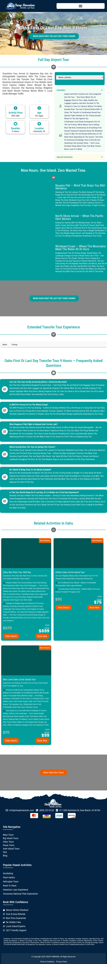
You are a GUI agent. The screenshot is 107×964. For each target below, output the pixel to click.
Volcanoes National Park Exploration (20, 893)
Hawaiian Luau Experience (15, 889)
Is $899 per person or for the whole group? (29, 405)
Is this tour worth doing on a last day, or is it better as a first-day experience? (44, 492)
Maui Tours (8, 834)
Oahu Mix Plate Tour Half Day (17, 572)
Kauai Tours (8, 845)
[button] (81, 6)
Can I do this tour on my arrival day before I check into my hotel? (38, 382)
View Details (11, 636)
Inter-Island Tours (11, 848)
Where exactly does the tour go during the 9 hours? (32, 447)
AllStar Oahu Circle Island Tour (70, 572)
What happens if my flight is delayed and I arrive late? (34, 424)
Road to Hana (9, 885)
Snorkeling (8, 873)
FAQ (5, 852)
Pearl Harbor (9, 877)
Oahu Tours (8, 841)
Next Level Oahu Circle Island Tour (19, 679)
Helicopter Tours (10, 881)
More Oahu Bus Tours (53, 772)
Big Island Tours (10, 838)
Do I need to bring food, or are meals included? (30, 470)
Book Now (42, 636)
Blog (5, 855)
